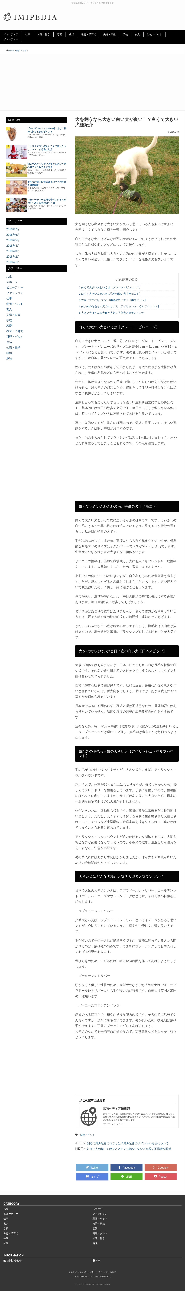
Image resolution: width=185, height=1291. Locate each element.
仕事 (27, 34)
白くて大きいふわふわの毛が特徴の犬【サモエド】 (110, 293)
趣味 (9, 358)
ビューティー (11, 39)
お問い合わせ (13, 1260)
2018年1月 (13, 262)
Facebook (126, 1167)
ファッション (14, 292)
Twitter (92, 1167)
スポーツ (12, 281)
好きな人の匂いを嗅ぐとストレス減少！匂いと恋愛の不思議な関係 (129, 1148)
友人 (137, 34)
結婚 (9, 353)
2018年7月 (13, 229)
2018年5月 (13, 240)
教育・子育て (88, 34)
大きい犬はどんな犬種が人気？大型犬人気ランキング (111, 312)
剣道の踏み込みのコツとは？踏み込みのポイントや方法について (127, 1143)
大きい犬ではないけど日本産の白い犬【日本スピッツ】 (113, 299)
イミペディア (11, 34)
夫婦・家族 (109, 34)
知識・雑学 (44, 34)
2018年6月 (13, 234)
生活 (71, 34)
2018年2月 (13, 256)
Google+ (160, 1167)
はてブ (92, 1176)
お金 (9, 276)
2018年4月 (13, 245)
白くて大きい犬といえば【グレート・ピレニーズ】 (110, 287)
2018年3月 (13, 251)
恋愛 (59, 34)
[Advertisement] (92, 82)
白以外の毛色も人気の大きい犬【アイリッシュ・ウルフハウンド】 (119, 306)
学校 (125, 34)
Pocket (160, 1176)
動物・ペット (154, 34)
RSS (97, 1260)
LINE (126, 1176)
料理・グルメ (14, 336)
